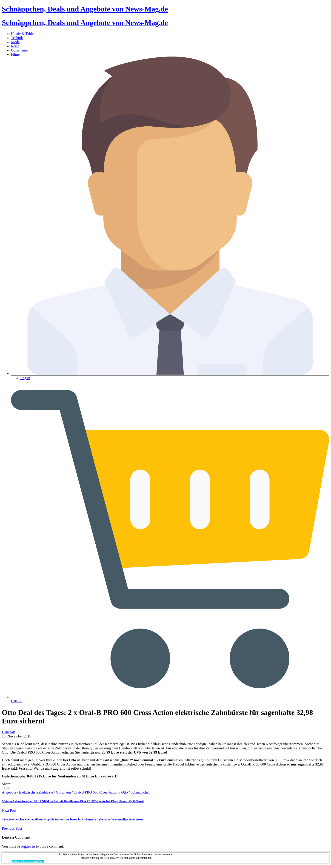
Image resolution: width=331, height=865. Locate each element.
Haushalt (8, 732)
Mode (15, 42)
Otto (124, 792)
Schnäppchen (140, 792)
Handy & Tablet (23, 34)
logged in (28, 846)
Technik (17, 38)
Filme (15, 54)
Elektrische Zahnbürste (36, 792)
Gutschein (63, 792)
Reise (15, 46)
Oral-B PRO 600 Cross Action (96, 792)
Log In (25, 378)
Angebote (9, 792)
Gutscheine (19, 50)
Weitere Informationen (24, 861)
